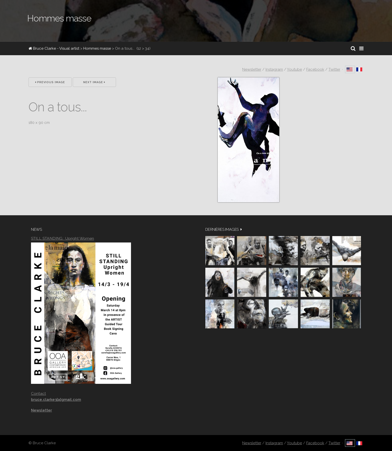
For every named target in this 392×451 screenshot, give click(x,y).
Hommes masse (97, 48)
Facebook (315, 69)
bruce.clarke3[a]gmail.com (56, 399)
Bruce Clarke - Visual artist (53, 48)
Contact (38, 393)
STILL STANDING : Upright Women (62, 238)
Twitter (334, 69)
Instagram (274, 69)
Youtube (294, 69)
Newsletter (251, 69)
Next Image (94, 82)
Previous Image (50, 82)
